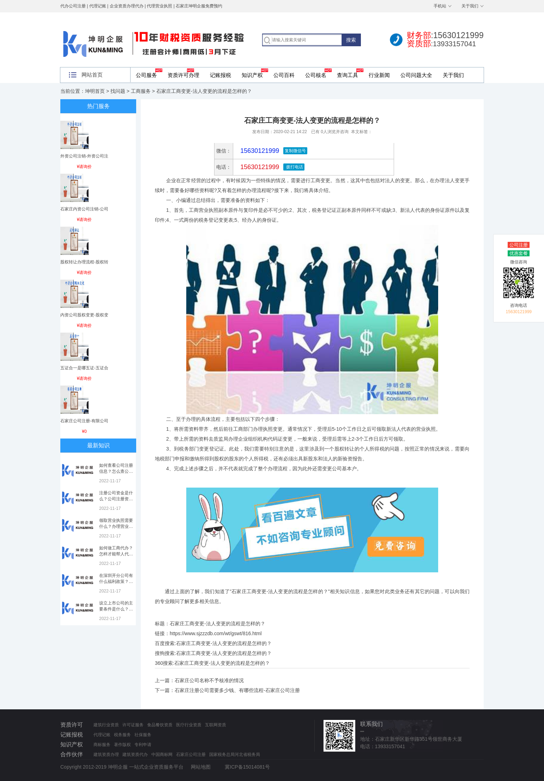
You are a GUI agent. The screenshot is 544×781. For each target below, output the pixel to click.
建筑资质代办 (135, 754)
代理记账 (101, 734)
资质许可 (71, 725)
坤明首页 (95, 91)
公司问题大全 (416, 75)
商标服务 (101, 744)
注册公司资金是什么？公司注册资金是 (116, 498)
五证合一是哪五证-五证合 (84, 367)
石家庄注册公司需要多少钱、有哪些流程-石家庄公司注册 (237, 690)
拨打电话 (294, 167)
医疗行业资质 (188, 724)
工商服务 (141, 91)
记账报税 (220, 75)
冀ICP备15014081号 (247, 767)
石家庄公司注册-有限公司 (84, 420)
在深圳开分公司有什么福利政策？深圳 (116, 581)
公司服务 (146, 75)
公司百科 (284, 75)
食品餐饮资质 (160, 724)
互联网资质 (215, 724)
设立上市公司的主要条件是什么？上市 (116, 609)
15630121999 (258, 167)
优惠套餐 (518, 253)
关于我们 (469, 6)
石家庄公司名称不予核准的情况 (209, 680)
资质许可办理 (183, 75)
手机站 (440, 6)
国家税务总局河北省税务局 (234, 754)
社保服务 (142, 734)
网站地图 (201, 767)
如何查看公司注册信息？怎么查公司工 (116, 471)
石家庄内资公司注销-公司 (84, 209)
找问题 (117, 91)
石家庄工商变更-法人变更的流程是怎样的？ (224, 643)
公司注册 (518, 245)
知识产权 (252, 75)
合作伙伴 (71, 754)
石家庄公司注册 (191, 754)
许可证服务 (133, 724)
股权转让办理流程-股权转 (84, 262)
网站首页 (92, 75)
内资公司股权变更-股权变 (84, 314)
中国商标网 (162, 754)
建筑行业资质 (106, 724)
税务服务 (122, 734)
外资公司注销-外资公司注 (84, 156)
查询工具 (347, 75)
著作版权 (122, 744)
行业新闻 (379, 75)
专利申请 (142, 744)
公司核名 (315, 75)
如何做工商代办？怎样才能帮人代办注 (116, 553)
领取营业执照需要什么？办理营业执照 (116, 526)
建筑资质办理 (106, 754)
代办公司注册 (73, 6)
